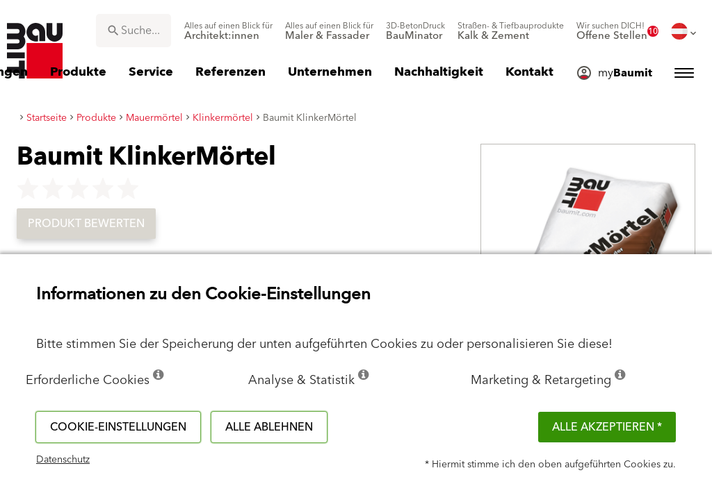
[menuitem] (228, 31)
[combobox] (133, 30)
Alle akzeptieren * (607, 427)
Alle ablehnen (269, 427)
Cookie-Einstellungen (118, 427)
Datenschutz (63, 459)
